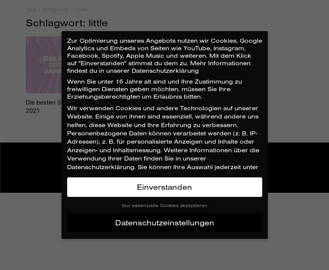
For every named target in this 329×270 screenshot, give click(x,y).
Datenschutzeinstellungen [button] (164, 222)
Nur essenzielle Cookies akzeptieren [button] (164, 205)
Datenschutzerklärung (100, 167)
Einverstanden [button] (164, 187)
